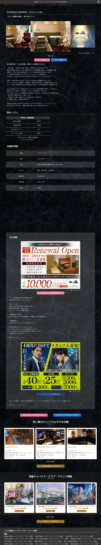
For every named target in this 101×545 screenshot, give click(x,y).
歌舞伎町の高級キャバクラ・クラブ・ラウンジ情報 (86, 539)
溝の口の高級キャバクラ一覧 (50, 466)
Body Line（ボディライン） (45, 447)
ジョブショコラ (21, 405)
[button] (48, 55)
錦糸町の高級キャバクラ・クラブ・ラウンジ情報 (18, 536)
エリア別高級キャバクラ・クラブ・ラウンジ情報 (20, 530)
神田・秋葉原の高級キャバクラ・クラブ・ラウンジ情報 (80, 541)
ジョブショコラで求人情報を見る (50, 394)
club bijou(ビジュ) (10, 447)
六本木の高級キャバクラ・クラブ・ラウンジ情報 (18, 539)
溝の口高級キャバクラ (11, 451)
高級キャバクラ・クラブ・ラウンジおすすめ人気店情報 (50, 2)
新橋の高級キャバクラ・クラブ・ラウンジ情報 (47, 541)
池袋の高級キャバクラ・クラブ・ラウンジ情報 (79, 536)
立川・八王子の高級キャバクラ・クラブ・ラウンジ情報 (51, 544)
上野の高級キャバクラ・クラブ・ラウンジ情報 (17, 541)
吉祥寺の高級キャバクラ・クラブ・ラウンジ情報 (18, 544)
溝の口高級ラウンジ (43, 158)
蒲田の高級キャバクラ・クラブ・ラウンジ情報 (84, 544)
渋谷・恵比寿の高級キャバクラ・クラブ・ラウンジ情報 (51, 539)
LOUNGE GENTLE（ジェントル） (47, 153)
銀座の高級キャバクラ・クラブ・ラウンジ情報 (49, 536)
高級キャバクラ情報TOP (50, 521)
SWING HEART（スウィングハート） (79, 447)
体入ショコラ (20, 337)
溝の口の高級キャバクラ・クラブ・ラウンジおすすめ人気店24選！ (43, 4)
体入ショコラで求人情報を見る (50, 293)
